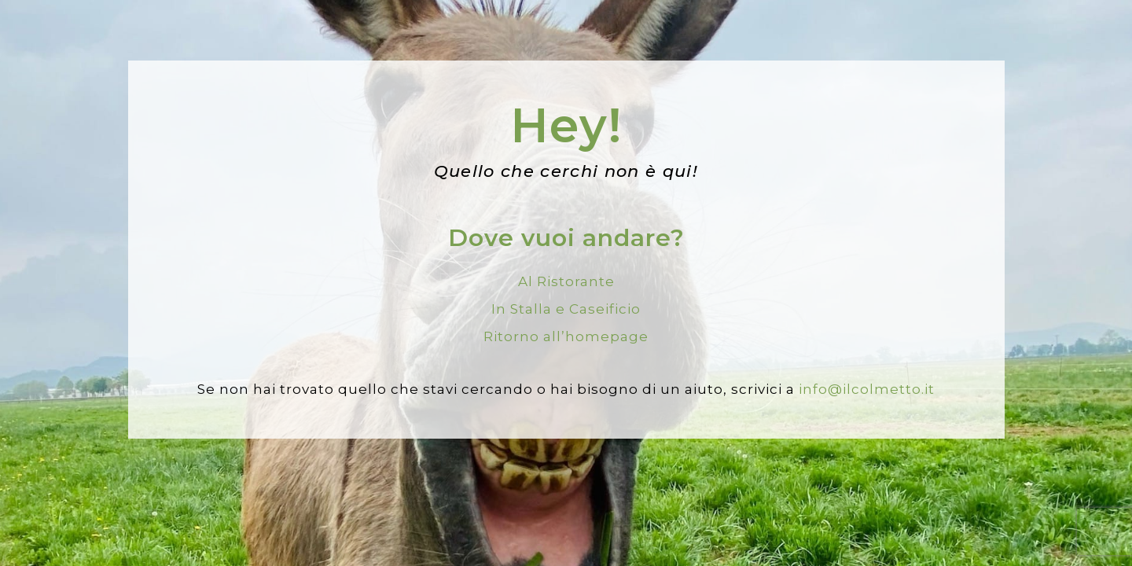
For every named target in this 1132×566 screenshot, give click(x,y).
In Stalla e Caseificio (566, 309)
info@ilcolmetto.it (867, 389)
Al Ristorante (566, 281)
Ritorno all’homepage (566, 336)
